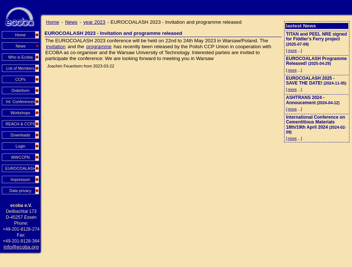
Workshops (20, 113)
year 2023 (94, 22)
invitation (56, 46)
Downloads (20, 135)
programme (98, 46)
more (292, 50)
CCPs (20, 79)
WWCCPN (20, 157)
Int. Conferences (20, 101)
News (71, 22)
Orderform (20, 90)
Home (20, 35)
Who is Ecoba (20, 57)
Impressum (20, 179)
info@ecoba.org (21, 247)
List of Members (20, 68)
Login (20, 146)
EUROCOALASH (20, 168)
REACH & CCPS (20, 124)
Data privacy (20, 190)
